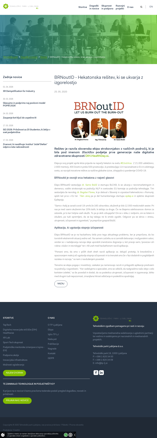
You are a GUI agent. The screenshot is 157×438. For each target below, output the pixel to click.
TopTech (7, 325)
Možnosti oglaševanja (13, 365)
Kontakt (51, 354)
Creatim (16, 430)
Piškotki (64, 425)
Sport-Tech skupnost (13, 343)
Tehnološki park (10, 57)
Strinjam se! (66, 435)
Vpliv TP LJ (53, 335)
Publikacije (53, 344)
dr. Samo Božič (89, 185)
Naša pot (52, 339)
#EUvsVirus (126, 163)
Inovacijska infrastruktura (15, 360)
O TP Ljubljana (55, 325)
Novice (43, 57)
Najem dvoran (14, 373)
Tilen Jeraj (85, 196)
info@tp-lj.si (101, 363)
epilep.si (129, 196)
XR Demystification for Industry (19, 91)
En (152, 7)
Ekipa (50, 330)
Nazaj (60, 284)
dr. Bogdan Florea (86, 192)
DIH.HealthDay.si (96, 156)
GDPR (51, 358)
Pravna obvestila (76, 425)
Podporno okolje (11, 355)
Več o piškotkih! (70, 435)
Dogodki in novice (29, 57)
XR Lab (6, 338)
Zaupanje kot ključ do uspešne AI (19, 118)
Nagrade (52, 349)
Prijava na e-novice (17, 401)
